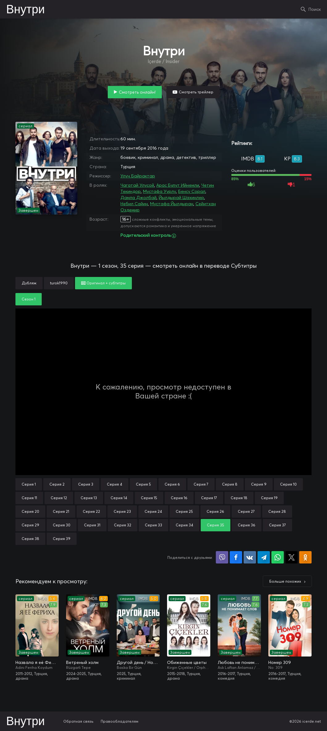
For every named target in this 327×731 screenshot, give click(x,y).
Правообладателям (119, 721)
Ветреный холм (82, 662)
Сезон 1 (29, 299)
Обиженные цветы (187, 662)
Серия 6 (172, 484)
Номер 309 (279, 662)
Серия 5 (143, 484)
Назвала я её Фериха (37, 662)
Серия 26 (215, 511)
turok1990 (59, 283)
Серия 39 (61, 538)
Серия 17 (209, 497)
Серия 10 (288, 484)
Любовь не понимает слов (239, 662)
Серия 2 (57, 484)
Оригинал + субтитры (103, 283)
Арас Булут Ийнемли (177, 185)
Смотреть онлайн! (137, 92)
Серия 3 (85, 484)
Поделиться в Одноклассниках (305, 557)
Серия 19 (269, 497)
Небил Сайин (134, 203)
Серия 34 (184, 525)
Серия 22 (91, 511)
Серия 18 (239, 497)
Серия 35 (215, 525)
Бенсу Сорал (191, 191)
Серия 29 (30, 525)
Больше (285, 581)
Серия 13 (89, 497)
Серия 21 (61, 511)
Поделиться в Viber (222, 557)
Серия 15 (149, 497)
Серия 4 (114, 484)
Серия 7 (201, 484)
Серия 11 (29, 497)
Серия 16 (179, 497)
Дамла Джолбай (138, 197)
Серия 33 (153, 525)
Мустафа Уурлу (159, 191)
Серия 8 (229, 484)
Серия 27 (246, 511)
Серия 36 (246, 525)
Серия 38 (30, 538)
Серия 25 (184, 511)
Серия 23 (122, 511)
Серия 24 (153, 511)
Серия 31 (92, 525)
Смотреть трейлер (196, 92)
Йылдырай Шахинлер (181, 197)
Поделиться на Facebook (236, 557)
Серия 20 (30, 511)
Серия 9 (258, 484)
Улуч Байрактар (137, 176)
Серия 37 (277, 525)
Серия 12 (59, 497)
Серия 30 (61, 525)
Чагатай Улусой (137, 185)
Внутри (25, 10)
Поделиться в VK (250, 557)
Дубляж (29, 283)
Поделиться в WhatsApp (277, 557)
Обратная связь (78, 721)
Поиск (314, 9)
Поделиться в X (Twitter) (291, 557)
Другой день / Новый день (138, 662)
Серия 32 (122, 525)
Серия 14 (119, 497)
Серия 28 (277, 511)
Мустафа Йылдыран (171, 203)
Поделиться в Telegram (264, 557)
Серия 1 (29, 484)
